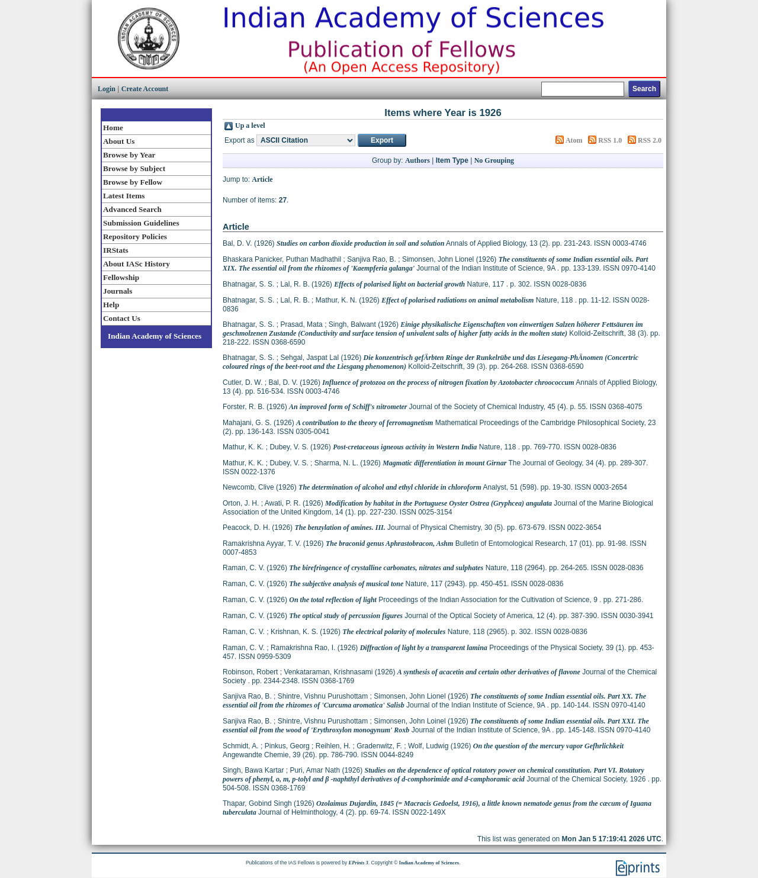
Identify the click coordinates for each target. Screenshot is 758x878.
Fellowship (121, 277)
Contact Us (121, 318)
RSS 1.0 (610, 140)
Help (111, 304)
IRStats (116, 250)
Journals (117, 291)
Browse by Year (129, 154)
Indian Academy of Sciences (154, 336)
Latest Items (123, 195)
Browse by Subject (134, 168)
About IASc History (136, 263)
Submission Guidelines (141, 222)
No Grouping (494, 160)
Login (106, 89)
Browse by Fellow (132, 182)
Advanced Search (132, 209)
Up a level (250, 125)
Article (262, 179)
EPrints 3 (358, 863)
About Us (118, 141)
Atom (574, 140)
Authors (417, 160)
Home (113, 127)
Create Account (144, 89)
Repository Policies (135, 236)
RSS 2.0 (649, 140)
